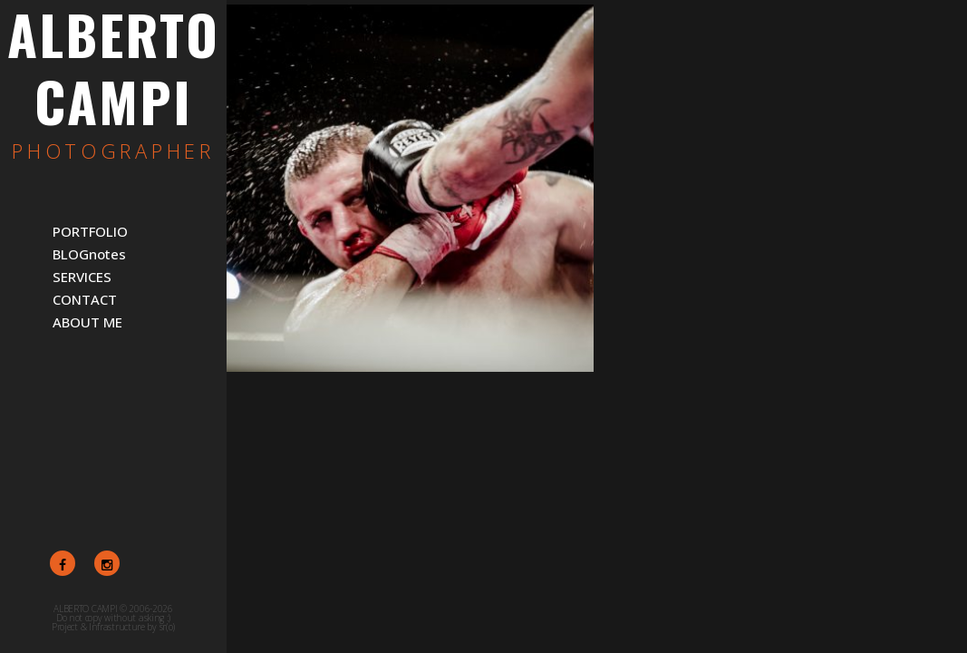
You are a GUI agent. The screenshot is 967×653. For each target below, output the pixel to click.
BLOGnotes (89, 254)
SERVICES (82, 277)
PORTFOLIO (90, 231)
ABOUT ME (87, 322)
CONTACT (85, 299)
